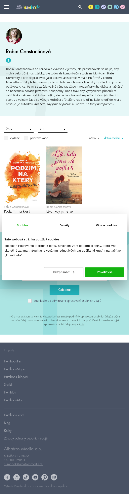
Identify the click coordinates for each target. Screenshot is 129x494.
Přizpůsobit (63, 272)
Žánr (19, 129)
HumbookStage (14, 369)
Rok (52, 129)
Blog (7, 423)
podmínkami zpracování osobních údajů (75, 301)
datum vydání (114, 138)
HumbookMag (13, 400)
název (95, 138)
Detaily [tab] (64, 225)
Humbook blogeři (16, 377)
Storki (8, 384)
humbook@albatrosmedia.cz (23, 464)
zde (82, 324)
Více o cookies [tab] (106, 225)
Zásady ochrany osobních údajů (26, 438)
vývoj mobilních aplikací (52, 486)
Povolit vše (104, 272)
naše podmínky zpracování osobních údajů (87, 316)
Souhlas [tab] (22, 225)
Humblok (10, 392)
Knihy (8, 430)
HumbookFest (13, 361)
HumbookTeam (14, 415)
